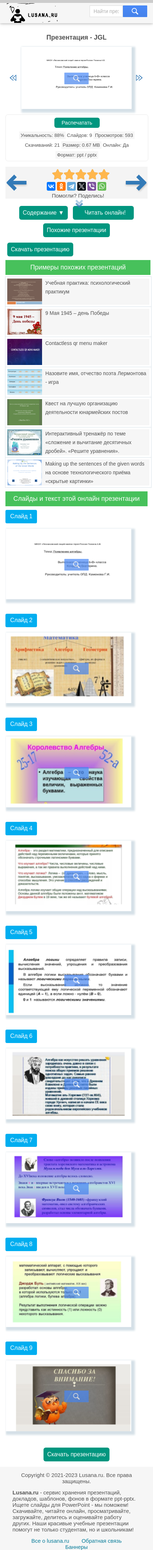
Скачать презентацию (40, 249)
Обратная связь (102, 1541)
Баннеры (76, 1547)
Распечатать (77, 123)
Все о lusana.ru (50, 1541)
